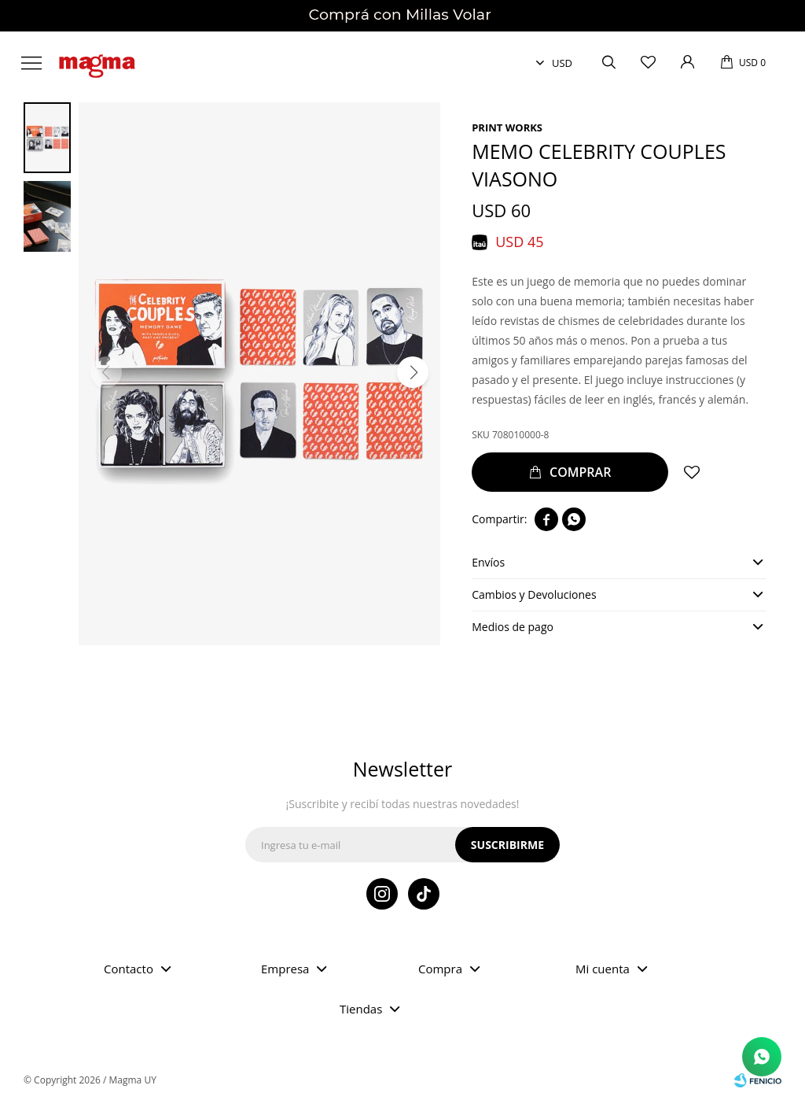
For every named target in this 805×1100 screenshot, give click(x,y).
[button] (412, 372)
